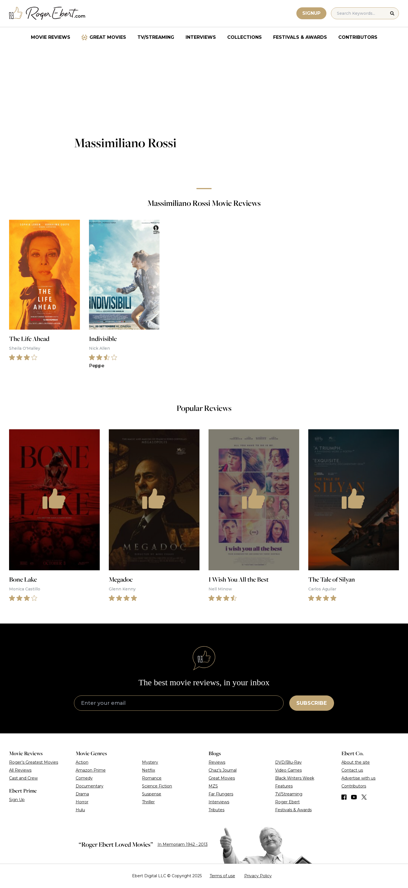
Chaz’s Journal (223, 770)
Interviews (201, 37)
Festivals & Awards (300, 37)
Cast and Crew (23, 778)
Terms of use (222, 875)
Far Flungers (221, 794)
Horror (82, 801)
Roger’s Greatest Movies (33, 762)
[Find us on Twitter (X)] (364, 797)
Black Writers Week (294, 778)
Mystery (150, 762)
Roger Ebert (287, 801)
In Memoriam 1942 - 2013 (183, 844)
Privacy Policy (258, 875)
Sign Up (17, 799)
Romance (152, 778)
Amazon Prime (91, 770)
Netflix (148, 770)
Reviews (217, 762)
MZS (213, 786)
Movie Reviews (50, 37)
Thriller (148, 801)
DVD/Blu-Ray (288, 762)
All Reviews (20, 770)
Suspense (151, 794)
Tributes (216, 809)
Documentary (89, 786)
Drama (82, 794)
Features (284, 786)
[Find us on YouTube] (354, 797)
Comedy (84, 778)
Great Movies (108, 37)
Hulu (80, 809)
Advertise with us (358, 778)
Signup (311, 13)
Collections (244, 37)
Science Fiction (157, 786)
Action (82, 762)
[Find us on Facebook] (344, 797)
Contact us (352, 770)
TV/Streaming (155, 37)
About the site (355, 762)
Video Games (288, 770)
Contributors (357, 37)
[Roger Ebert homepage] (47, 13)
